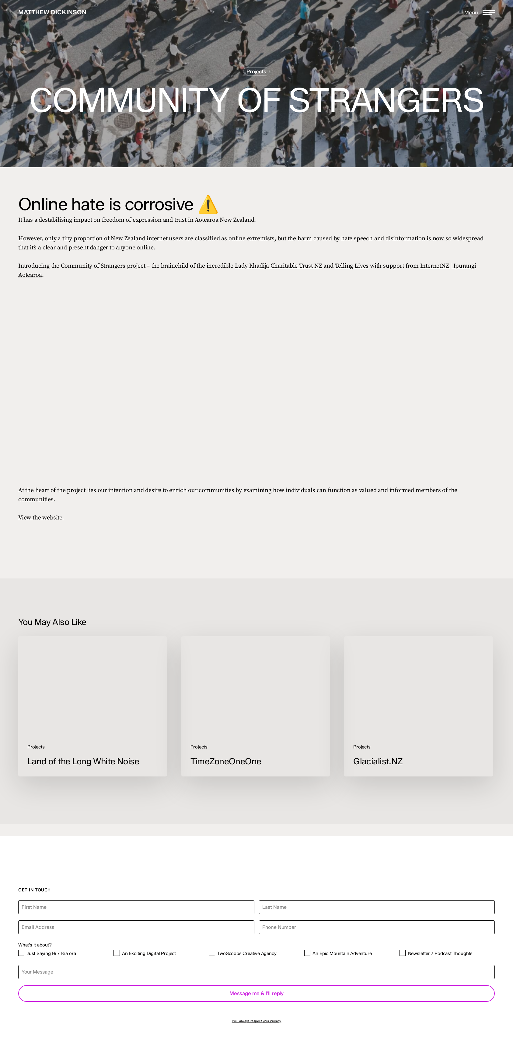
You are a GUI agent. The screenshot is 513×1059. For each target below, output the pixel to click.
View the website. (41, 518)
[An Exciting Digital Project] (116, 953)
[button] (479, 12)
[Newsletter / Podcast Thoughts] (403, 953)
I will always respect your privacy (256, 1021)
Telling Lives (352, 266)
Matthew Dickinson (52, 12)
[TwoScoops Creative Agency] (212, 953)
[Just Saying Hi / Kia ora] (21, 953)
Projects (256, 71)
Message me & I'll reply (256, 993)
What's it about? (35, 945)
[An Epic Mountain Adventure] (307, 953)
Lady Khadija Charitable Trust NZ (278, 266)
